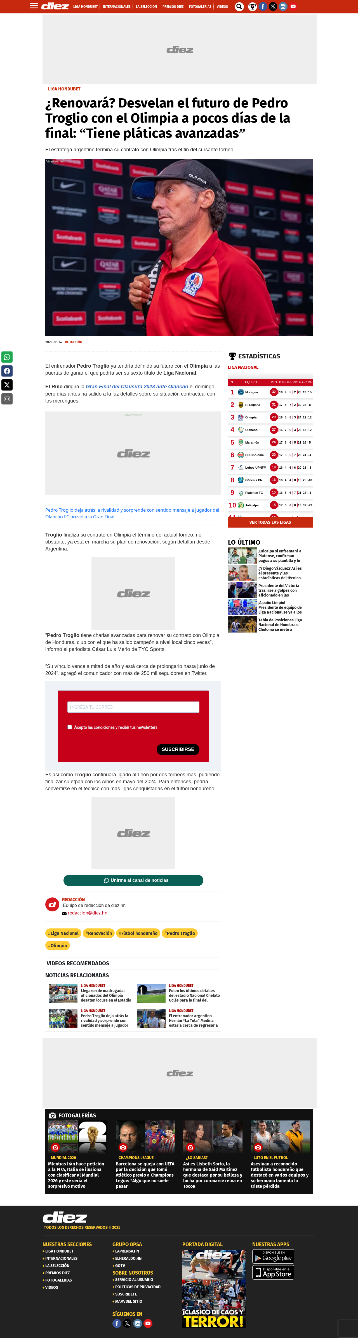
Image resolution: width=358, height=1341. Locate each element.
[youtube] (147, 1323)
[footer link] (179, 1230)
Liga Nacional (65, 933)
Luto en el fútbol (271, 1158)
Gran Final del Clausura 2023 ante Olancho (137, 386)
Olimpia (59, 945)
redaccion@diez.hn (84, 913)
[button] (7, 357)
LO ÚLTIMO (244, 542)
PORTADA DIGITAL (202, 1244)
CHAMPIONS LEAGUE (136, 1158)
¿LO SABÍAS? (197, 1158)
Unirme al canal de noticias (139, 880)
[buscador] (239, 6)
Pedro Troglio (181, 933)
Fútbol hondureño (139, 933)
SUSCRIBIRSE (178, 749)
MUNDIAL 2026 (63, 1158)
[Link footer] (65, 1217)
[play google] (283, 1256)
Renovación (100, 933)
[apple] (283, 1272)
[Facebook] (116, 1323)
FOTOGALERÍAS (77, 1115)
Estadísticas (259, 356)
